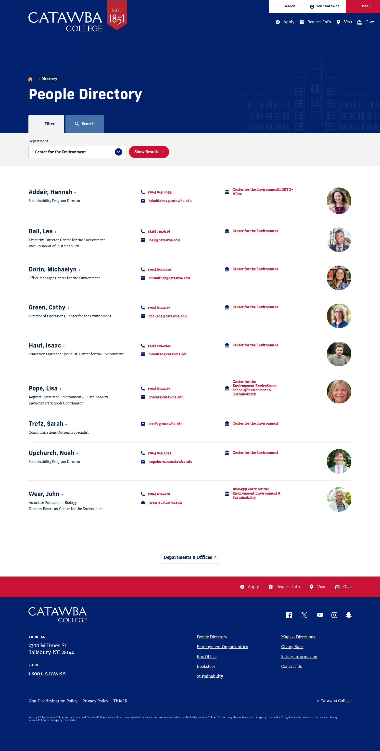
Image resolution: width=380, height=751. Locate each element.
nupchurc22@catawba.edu (170, 461)
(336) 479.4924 (159, 345)
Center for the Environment (255, 231)
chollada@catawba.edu (168, 316)
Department (38, 141)
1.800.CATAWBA (47, 674)
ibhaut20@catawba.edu (168, 354)
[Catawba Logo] (57, 615)
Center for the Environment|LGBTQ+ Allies (263, 191)
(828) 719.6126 (159, 231)
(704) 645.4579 (159, 269)
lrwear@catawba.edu (166, 397)
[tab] (46, 124)
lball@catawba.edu (164, 240)
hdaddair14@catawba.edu (170, 201)
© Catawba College (334, 700)
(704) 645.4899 (160, 192)
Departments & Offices (188, 557)
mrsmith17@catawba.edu (169, 278)
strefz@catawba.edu (166, 424)
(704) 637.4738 (159, 494)
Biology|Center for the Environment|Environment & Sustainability (256, 493)
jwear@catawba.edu (165, 502)
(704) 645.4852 (159, 453)
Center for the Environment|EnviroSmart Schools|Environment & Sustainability (255, 387)
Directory (49, 79)
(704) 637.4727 (159, 307)
